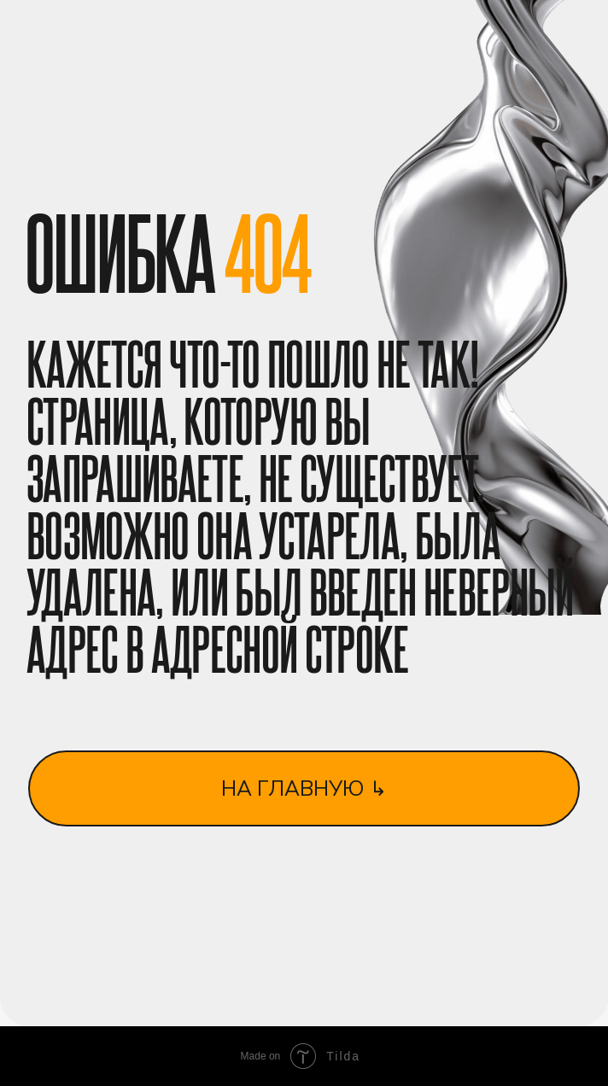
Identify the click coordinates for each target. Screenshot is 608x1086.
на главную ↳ (304, 787)
